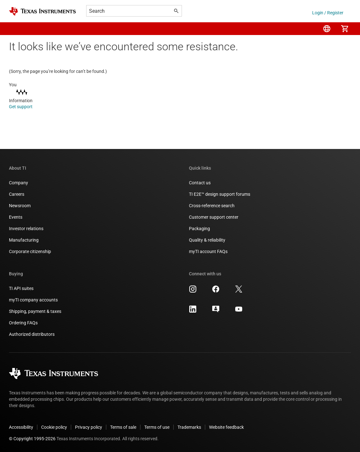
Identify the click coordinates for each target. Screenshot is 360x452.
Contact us (200, 182)
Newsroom (20, 205)
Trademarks (189, 427)
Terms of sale (123, 427)
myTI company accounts (33, 299)
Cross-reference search (212, 205)
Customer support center (213, 217)
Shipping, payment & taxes (35, 311)
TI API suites (21, 288)
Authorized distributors (32, 334)
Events (15, 217)
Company (18, 182)
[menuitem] (327, 28)
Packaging (199, 228)
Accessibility (21, 427)
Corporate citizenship (30, 251)
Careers (16, 194)
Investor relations (26, 228)
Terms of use (156, 427)
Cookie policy (54, 427)
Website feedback (226, 427)
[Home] (42, 11)
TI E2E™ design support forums (219, 194)
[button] (15, 28)
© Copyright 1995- (32, 438)
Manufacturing (24, 240)
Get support (25, 106)
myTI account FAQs (208, 251)
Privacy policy (88, 427)
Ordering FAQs (23, 322)
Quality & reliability (207, 240)
